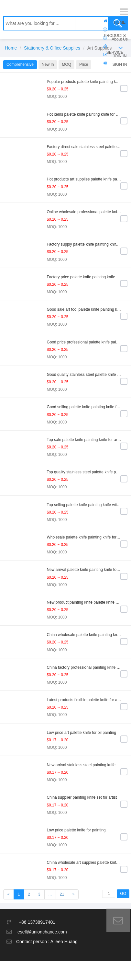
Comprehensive (20, 64)
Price (83, 64)
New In (48, 64)
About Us (119, 39)
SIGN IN (120, 64)
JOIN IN (120, 56)
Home (11, 48)
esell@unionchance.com (42, 931)
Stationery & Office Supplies (52, 48)
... (50, 894)
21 (62, 894)
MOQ (66, 64)
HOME (120, 22)
